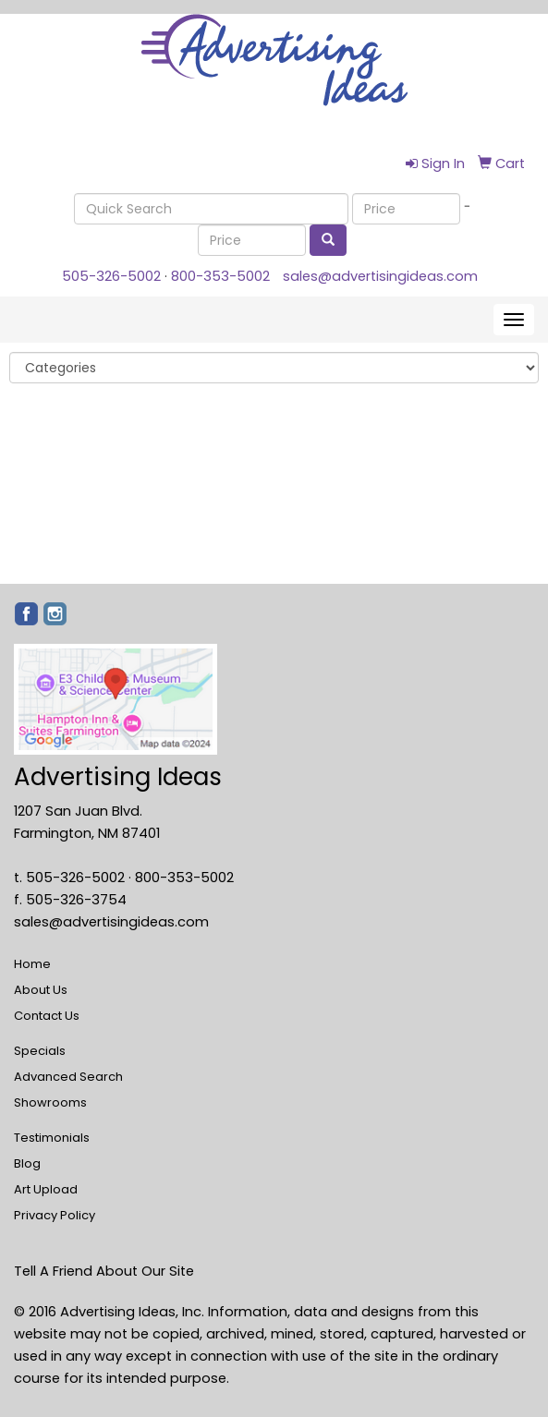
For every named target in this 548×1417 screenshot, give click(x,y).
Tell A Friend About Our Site (104, 1271)
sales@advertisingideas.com (380, 276)
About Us (40, 990)
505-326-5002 (111, 276)
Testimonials (52, 1137)
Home (32, 964)
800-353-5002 (220, 276)
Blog (27, 1163)
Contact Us (46, 1015)
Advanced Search (68, 1076)
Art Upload (46, 1189)
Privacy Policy (54, 1215)
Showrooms (50, 1102)
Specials (40, 1051)
